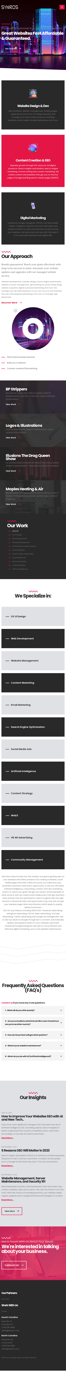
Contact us (7, 1002)
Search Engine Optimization (23, 554)
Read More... (7, 1138)
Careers (4, 1311)
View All (15, 531)
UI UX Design (17, 535)
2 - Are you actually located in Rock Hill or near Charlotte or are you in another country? (32, 1023)
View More (10, 1211)
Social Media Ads (19, 558)
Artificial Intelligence (20, 569)
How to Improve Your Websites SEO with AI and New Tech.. (32, 1118)
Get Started (11, 48)
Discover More (9, 302)
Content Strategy (18, 565)
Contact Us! (12, 1265)
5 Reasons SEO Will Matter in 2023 (25, 1150)
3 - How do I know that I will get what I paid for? (26, 1035)
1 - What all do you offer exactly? (20, 1010)
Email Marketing (18, 550)
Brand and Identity (19, 561)
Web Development (19, 538)
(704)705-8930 (8, 1327)
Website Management (21, 542)
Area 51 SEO (5, 1299)
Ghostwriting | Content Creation (24, 546)
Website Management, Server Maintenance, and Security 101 (23, 1180)
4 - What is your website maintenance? (23, 1045)
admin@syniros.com (10, 1330)
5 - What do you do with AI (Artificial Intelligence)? (28, 1056)
